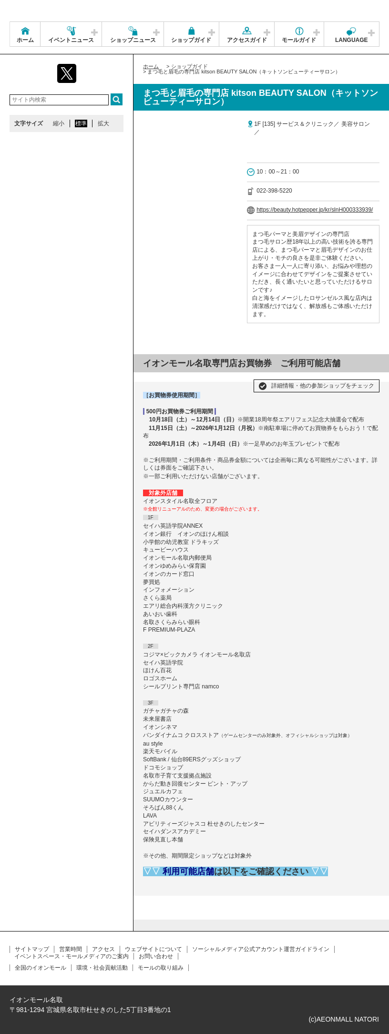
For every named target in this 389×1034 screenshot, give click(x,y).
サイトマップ (32, 949)
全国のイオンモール (40, 967)
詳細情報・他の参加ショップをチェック (322, 385)
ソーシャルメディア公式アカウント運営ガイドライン (260, 949)
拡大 (103, 123)
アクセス (103, 949)
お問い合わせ (156, 956)
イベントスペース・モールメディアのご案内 (71, 956)
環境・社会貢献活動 (102, 967)
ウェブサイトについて (153, 949)
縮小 (58, 123)
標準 (81, 123)
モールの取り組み (161, 967)
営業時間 (70, 949)
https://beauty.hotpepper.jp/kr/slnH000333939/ (314, 209)
